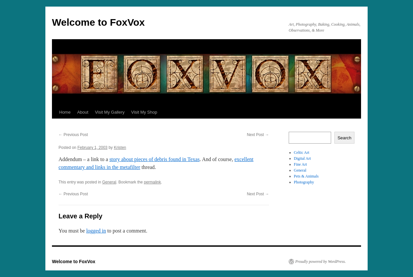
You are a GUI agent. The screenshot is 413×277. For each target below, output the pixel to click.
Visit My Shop (144, 112)
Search (344, 137)
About (82, 112)
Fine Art (300, 164)
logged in (96, 231)
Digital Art (302, 158)
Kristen (120, 147)
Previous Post (73, 134)
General (109, 182)
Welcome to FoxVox (98, 22)
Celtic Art (301, 152)
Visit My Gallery (110, 112)
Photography (304, 182)
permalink (152, 182)
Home (65, 112)
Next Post (258, 134)
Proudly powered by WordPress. (320, 261)
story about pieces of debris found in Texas (154, 159)
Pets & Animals (306, 176)
